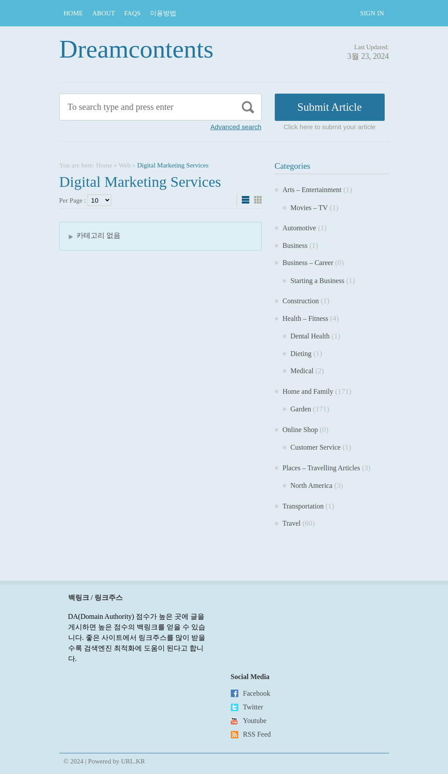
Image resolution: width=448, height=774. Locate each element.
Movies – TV (309, 207)
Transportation (303, 506)
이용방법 (163, 13)
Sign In (372, 13)
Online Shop (300, 429)
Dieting (301, 353)
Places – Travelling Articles (321, 468)
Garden (301, 409)
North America (312, 485)
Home (73, 13)
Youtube (255, 720)
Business (295, 245)
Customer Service (316, 447)
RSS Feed (257, 734)
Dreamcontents (136, 49)
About (103, 13)
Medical (302, 370)
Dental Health (310, 336)
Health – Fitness (305, 318)
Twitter (253, 707)
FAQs (132, 13)
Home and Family (308, 391)
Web (125, 165)
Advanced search (236, 127)
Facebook (256, 693)
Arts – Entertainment (312, 189)
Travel (292, 523)
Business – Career (308, 262)
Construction (301, 301)
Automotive (299, 228)
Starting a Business (318, 280)
